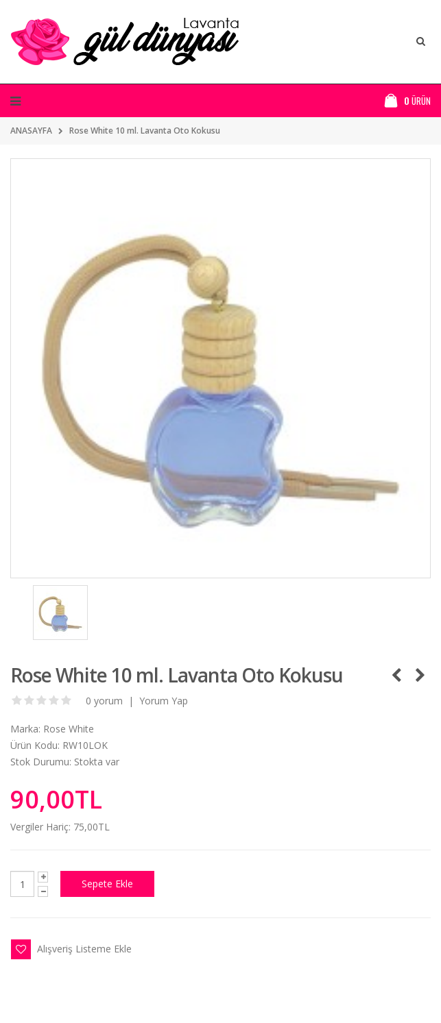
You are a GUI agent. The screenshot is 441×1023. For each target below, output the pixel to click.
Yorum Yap (163, 700)
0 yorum (104, 700)
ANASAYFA (31, 130)
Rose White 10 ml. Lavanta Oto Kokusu (144, 130)
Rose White (68, 728)
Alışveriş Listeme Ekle (84, 948)
